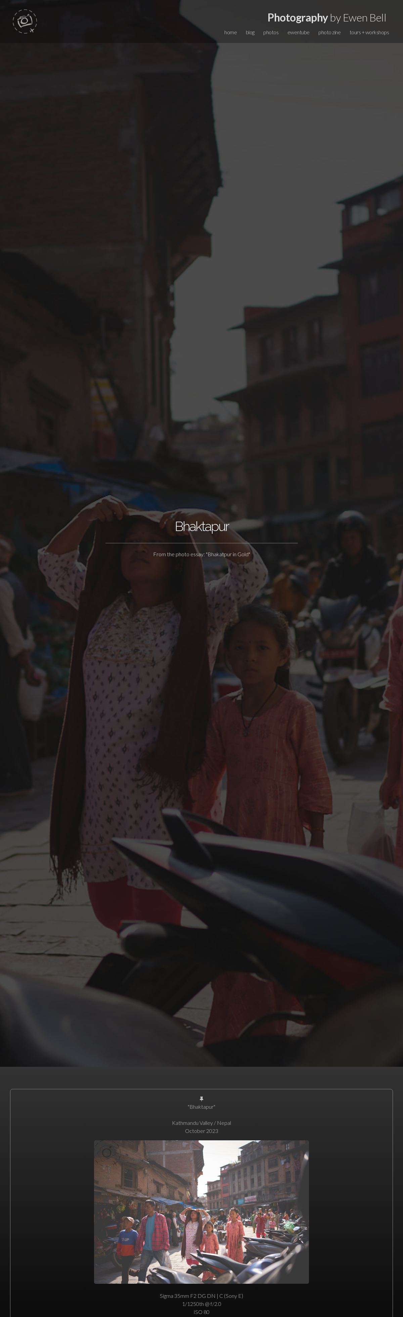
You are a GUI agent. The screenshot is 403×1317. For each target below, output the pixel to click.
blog (250, 32)
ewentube (298, 32)
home (230, 32)
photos (270, 32)
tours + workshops (369, 32)
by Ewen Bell (327, 17)
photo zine (329, 32)
